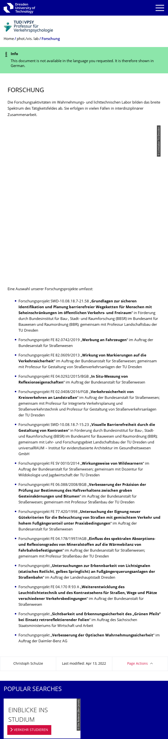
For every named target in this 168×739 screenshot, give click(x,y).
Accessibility (14, 686)
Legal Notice (14, 662)
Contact (10, 655)
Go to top (152, 686)
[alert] (84, 60)
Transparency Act (18, 679)
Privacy (9, 670)
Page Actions (137, 510)
